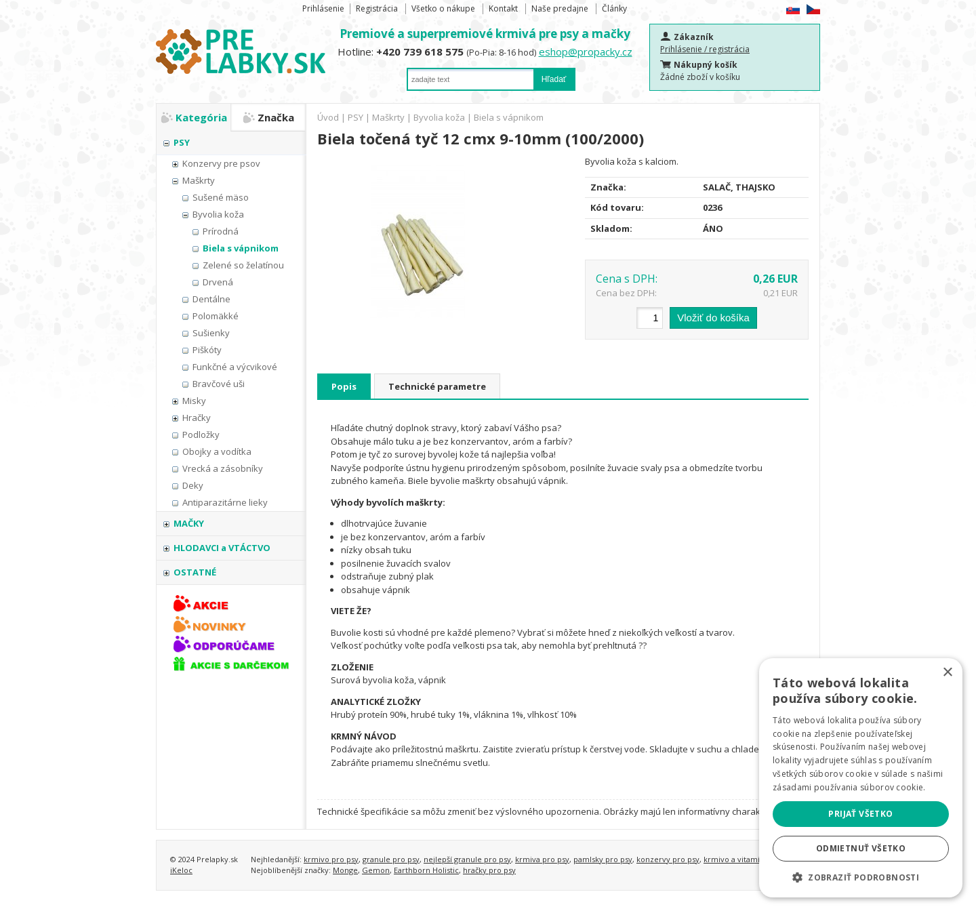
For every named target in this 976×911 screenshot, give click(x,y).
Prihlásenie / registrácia (705, 49)
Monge (345, 870)
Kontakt (503, 8)
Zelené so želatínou (243, 265)
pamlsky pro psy (602, 859)
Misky (194, 400)
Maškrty (198, 180)
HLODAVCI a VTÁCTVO (222, 548)
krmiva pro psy (542, 859)
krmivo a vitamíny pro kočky (755, 859)
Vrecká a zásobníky (222, 468)
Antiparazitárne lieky (225, 502)
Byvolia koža (218, 214)
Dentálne (211, 299)
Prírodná (221, 231)
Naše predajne (559, 8)
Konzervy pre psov (221, 163)
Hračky (196, 417)
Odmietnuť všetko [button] (861, 848)
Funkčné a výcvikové (234, 367)
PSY (182, 142)
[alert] (860, 777)
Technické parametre (437, 386)
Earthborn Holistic (426, 870)
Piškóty (207, 350)
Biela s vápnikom (241, 248)
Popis (344, 386)
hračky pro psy (489, 870)
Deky (192, 485)
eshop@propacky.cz (585, 51)
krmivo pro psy (331, 859)
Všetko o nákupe (443, 8)
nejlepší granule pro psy (467, 859)
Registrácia (377, 8)
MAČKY (189, 523)
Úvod (328, 117)
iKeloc (181, 870)
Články (614, 8)
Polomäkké (215, 316)
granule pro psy (391, 859)
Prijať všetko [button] (860, 813)
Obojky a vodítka (216, 451)
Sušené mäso (220, 197)
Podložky (201, 434)
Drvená (218, 282)
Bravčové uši (218, 384)
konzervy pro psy (667, 859)
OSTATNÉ (195, 572)
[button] (861, 877)
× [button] (947, 673)
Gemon (376, 870)
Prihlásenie (323, 8)
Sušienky (211, 333)
